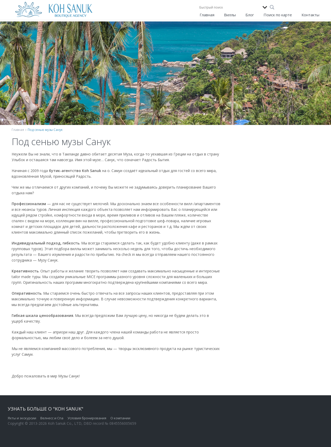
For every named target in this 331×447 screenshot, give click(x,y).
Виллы (230, 14)
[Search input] (229, 7)
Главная (207, 14)
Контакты (310, 14)
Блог (249, 14)
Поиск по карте (278, 14)
